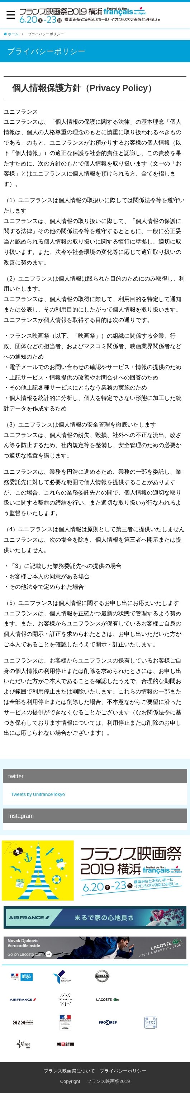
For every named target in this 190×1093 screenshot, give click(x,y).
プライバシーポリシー (123, 1071)
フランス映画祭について (69, 1071)
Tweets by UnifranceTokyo (38, 794)
